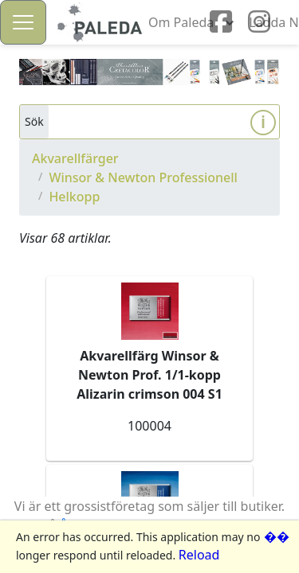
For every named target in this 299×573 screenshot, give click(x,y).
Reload (199, 554)
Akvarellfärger (75, 158)
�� (276, 536)
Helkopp (74, 196)
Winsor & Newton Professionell (143, 177)
